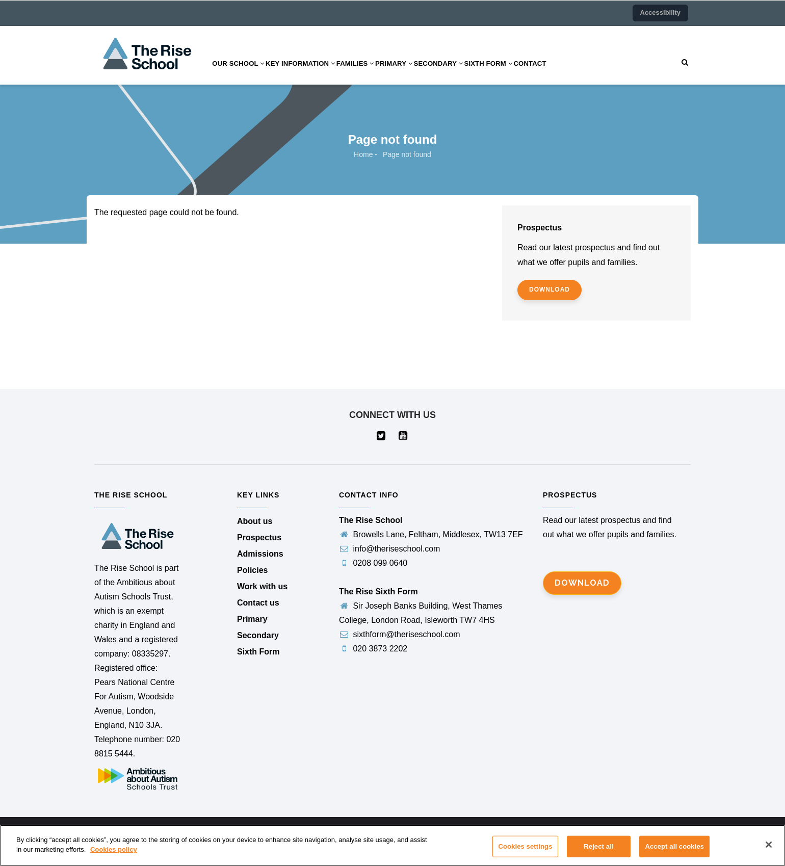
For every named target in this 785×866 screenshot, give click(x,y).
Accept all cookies (674, 853)
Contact (578, 73)
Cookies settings (525, 853)
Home (363, 154)
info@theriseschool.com (389, 548)
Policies (252, 570)
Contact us (258, 602)
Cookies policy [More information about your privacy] (113, 856)
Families (375, 73)
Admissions (260, 553)
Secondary (473, 73)
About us (254, 521)
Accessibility (660, 12)
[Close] (768, 851)
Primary (421, 73)
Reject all (598, 853)
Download (582, 583)
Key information (312, 73)
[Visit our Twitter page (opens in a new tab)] (381, 436)
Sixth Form (530, 73)
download (549, 289)
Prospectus (259, 537)
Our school (242, 73)
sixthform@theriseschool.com (399, 634)
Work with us (262, 586)
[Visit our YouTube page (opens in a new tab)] (403, 436)
